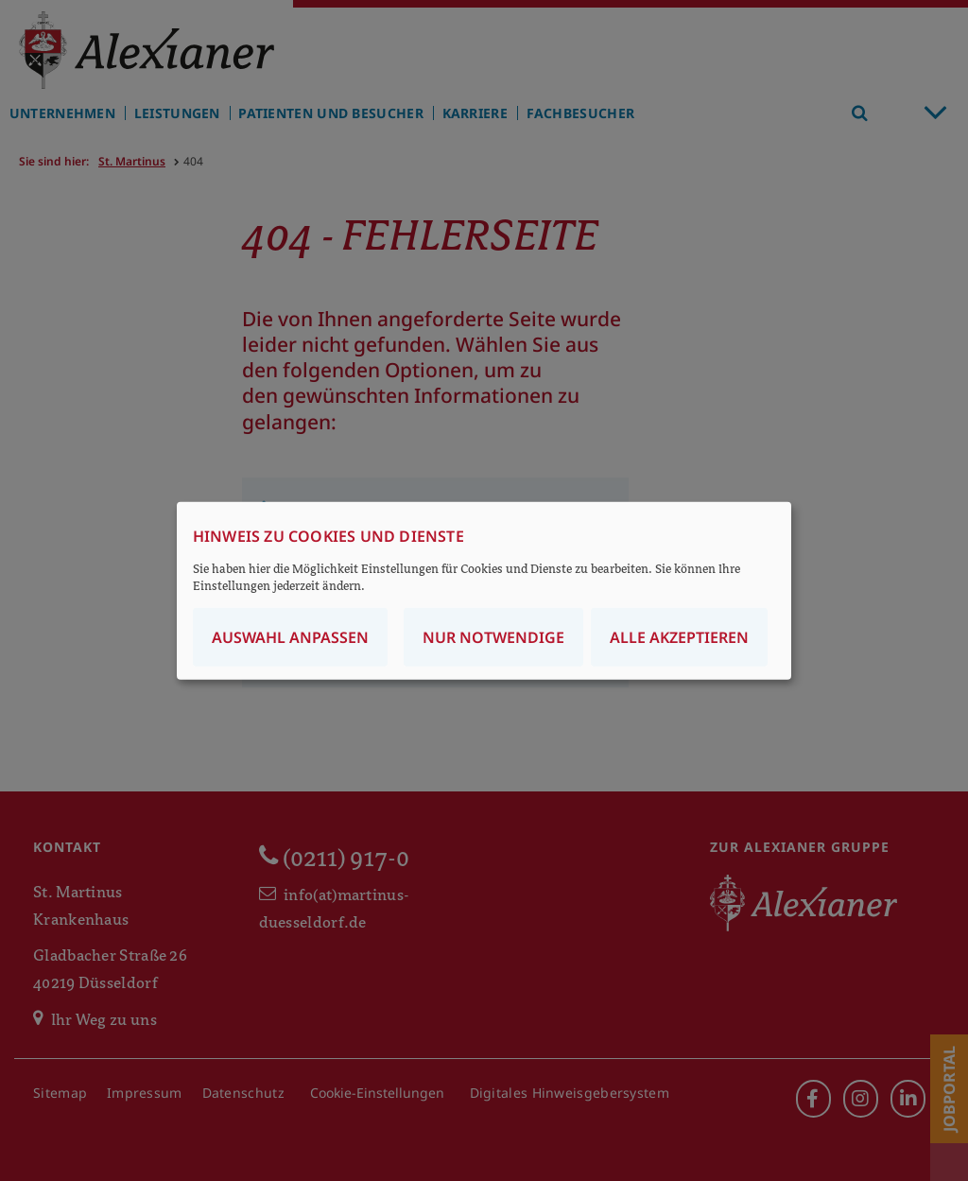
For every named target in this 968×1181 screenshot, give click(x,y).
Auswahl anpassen (290, 637)
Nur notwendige (493, 637)
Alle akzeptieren (679, 637)
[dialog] (484, 590)
